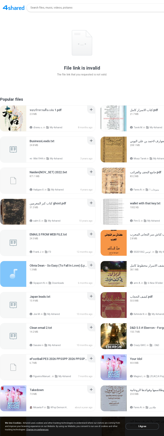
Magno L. (136, 376)
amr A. (135, 283)
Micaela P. (37, 407)
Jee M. (35, 314)
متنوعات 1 (152, 189)
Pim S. (135, 220)
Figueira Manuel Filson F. (41, 376)
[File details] (13, 118)
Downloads (56, 283)
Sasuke (35, 345)
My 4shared (54, 127)
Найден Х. (37, 189)
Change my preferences (37, 429)
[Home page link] (13, 7)
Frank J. (36, 252)
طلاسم (151, 407)
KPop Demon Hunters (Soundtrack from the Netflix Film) (58, 407)
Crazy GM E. (138, 345)
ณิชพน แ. (36, 127)
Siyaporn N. (37, 283)
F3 (48, 252)
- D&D (154, 345)
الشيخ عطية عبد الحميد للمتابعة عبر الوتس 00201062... (141, 252)
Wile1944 (36, 158)
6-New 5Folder (153, 283)
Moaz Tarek (138, 158)
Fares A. (136, 189)
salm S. (35, 220)
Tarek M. (136, 127)
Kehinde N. (137, 314)
